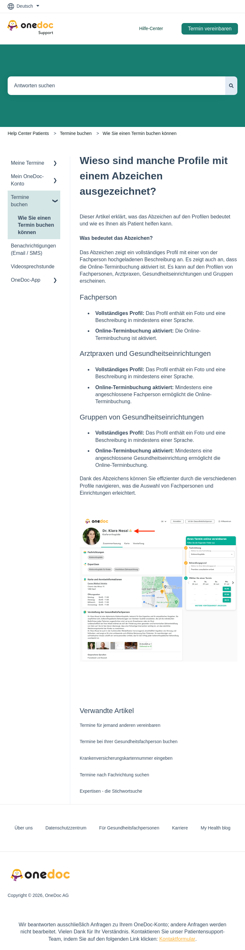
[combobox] (116, 85)
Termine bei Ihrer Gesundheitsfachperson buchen (129, 741)
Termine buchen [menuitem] (20, 200)
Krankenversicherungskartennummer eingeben (126, 758)
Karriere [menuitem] (180, 827)
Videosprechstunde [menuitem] (33, 266)
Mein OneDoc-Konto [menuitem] (27, 180)
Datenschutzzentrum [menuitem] (65, 827)
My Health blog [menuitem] (215, 827)
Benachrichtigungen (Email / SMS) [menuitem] (33, 249)
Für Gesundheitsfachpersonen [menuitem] (129, 827)
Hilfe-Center (151, 28)
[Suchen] (231, 85)
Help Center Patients (28, 133)
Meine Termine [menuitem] (27, 163)
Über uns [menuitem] (24, 827)
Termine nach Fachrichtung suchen (114, 774)
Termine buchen (76, 133)
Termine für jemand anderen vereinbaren (120, 725)
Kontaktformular (177, 939)
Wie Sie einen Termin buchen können (140, 133)
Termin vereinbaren (210, 28)
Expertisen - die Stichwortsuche (111, 791)
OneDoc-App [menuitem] (26, 280)
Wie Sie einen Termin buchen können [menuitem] (36, 225)
